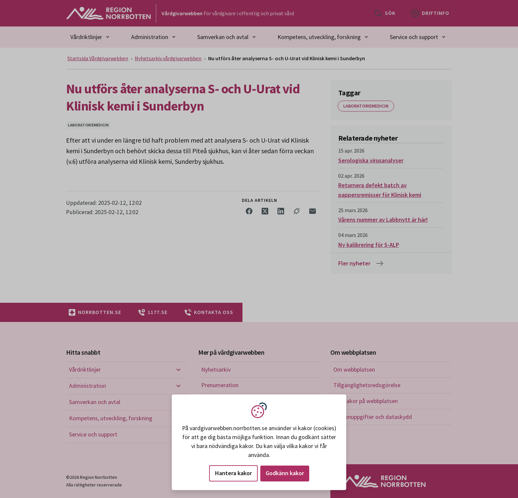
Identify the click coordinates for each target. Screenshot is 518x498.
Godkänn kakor (285, 473)
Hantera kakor (233, 473)
